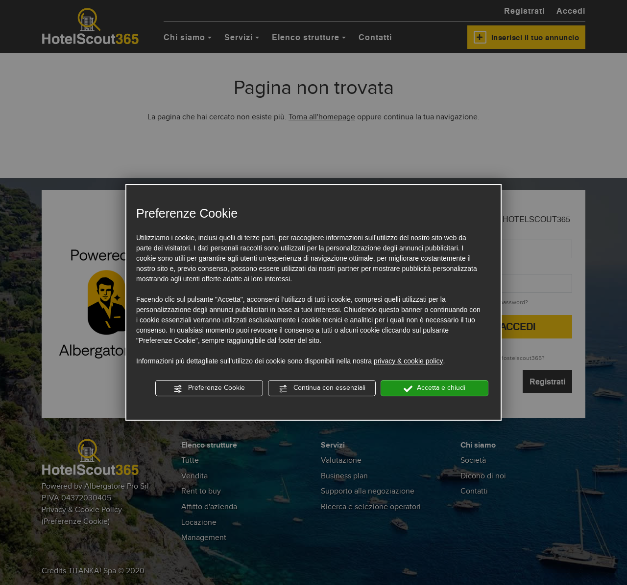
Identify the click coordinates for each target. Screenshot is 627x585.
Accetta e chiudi (434, 388)
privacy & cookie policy (408, 361)
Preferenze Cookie (209, 388)
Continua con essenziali (322, 388)
